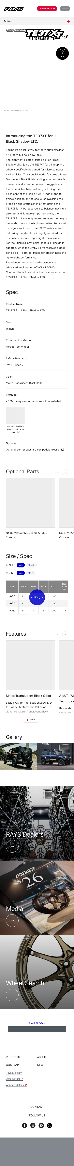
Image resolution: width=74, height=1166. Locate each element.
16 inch (31, 565)
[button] (65, 472)
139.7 (30, 573)
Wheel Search (47, 8)
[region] (37, 597)
